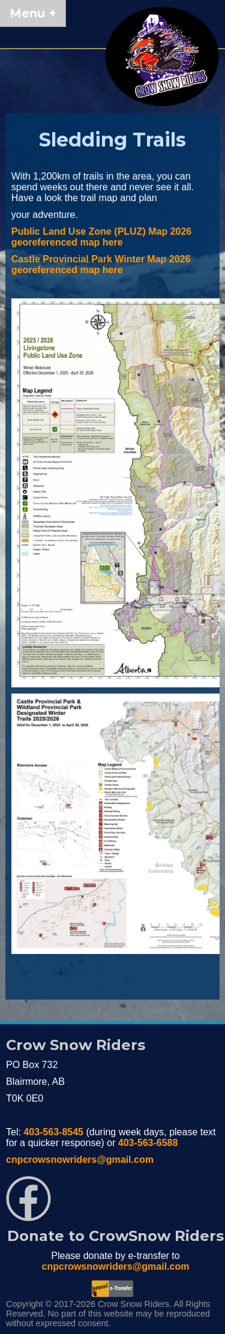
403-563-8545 (53, 1132)
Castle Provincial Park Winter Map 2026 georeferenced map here (101, 264)
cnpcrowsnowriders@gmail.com (80, 1159)
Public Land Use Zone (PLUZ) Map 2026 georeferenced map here (101, 236)
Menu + (33, 13)
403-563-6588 (148, 1143)
